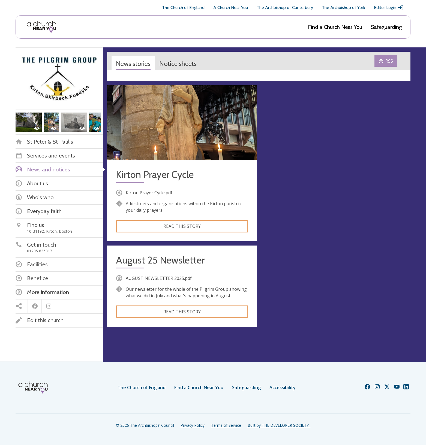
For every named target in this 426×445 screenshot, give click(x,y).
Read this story (182, 226)
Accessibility (282, 387)
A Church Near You (230, 7)
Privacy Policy (193, 425)
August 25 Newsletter (160, 260)
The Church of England (183, 7)
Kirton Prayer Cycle (155, 174)
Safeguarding (386, 27)
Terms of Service (226, 425)
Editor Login (389, 7)
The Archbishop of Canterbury (285, 7)
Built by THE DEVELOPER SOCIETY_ (279, 425)
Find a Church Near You (335, 27)
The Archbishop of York (343, 7)
